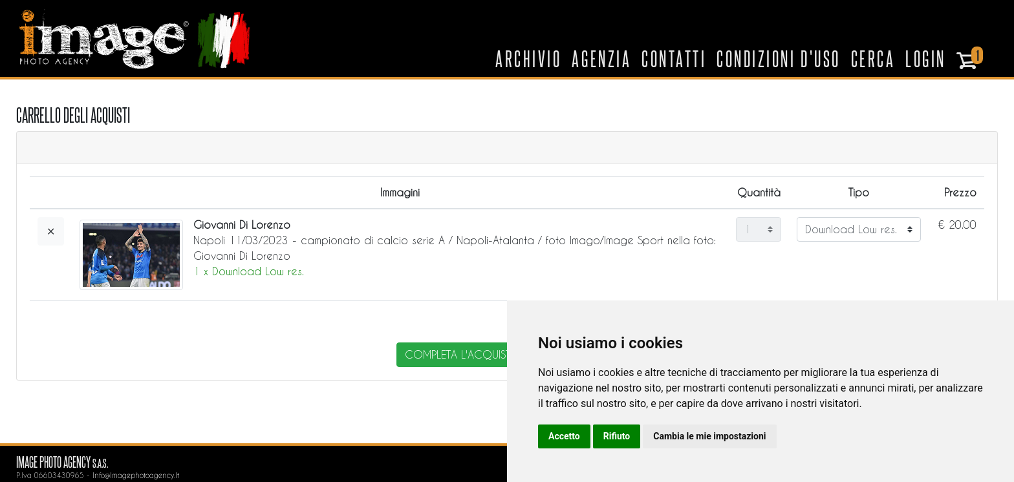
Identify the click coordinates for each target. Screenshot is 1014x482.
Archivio (528, 58)
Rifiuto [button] (617, 436)
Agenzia (601, 58)
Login (925, 58)
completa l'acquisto (462, 354)
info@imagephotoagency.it (135, 475)
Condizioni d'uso (778, 58)
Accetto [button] (564, 436)
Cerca (873, 58)
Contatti (674, 58)
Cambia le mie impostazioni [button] (709, 436)
